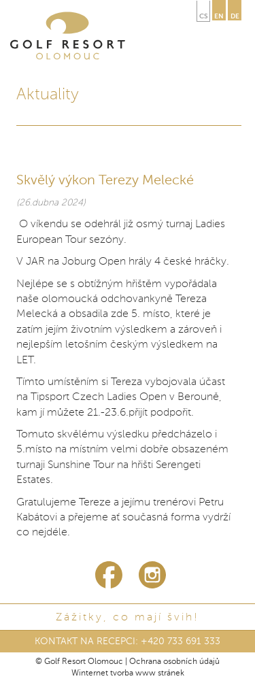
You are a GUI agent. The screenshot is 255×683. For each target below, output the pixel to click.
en (219, 16)
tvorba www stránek (147, 673)
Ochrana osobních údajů (174, 662)
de (235, 16)
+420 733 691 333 (180, 641)
